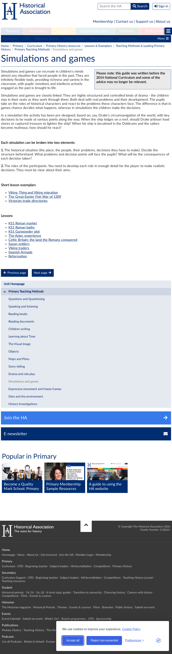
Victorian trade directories (28, 201)
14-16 (30, 592)
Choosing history (114, 592)
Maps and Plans (18, 359)
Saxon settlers (19, 244)
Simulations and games (23, 381)
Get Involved (49, 555)
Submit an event (145, 607)
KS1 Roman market (22, 223)
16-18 (40, 592)
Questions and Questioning (26, 299)
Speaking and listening (23, 306)
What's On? (52, 618)
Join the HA (66, 555)
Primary (12, 31)
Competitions (127, 38)
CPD (26, 38)
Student (63, 31)
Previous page (14, 272)
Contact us (124, 21)
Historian (127, 31)
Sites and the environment (25, 396)
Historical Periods (44, 607)
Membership (103, 21)
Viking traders (18, 248)
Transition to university (87, 592)
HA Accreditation (101, 38)
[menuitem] (12, 31)
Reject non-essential (104, 640)
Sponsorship (103, 618)
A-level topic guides (58, 592)
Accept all (72, 640)
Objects (13, 351)
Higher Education (94, 31)
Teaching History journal (138, 577)
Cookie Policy (131, 629)
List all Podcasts (12, 641)
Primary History (122, 566)
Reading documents (21, 321)
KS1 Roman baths (21, 227)
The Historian (54, 630)
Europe (50, 641)
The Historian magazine (16, 607)
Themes (62, 607)
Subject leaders (74, 38)
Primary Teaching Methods (32, 49)
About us (163, 21)
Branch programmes (73, 618)
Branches (107, 607)
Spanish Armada (20, 252)
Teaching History (33, 630)
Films (24, 596)
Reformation (17, 256)
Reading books (17, 314)
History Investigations (22, 404)
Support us (144, 21)
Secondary (37, 31)
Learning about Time (21, 336)
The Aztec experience (24, 236)
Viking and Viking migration (33, 192)
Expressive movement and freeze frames (34, 389)
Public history (124, 607)
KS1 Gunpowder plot (24, 231)
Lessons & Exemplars (98, 45)
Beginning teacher (47, 38)
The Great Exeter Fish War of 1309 (34, 197)
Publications (155, 31)
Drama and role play (21, 374)
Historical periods (13, 592)
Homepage (8, 555)
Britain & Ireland (34, 641)
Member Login (84, 555)
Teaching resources (13, 581)
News (21, 555)
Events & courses (40, 596)
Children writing (19, 329)
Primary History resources (63, 45)
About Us (33, 555)
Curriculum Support (14, 577)
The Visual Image (19, 344)
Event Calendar (11, 618)
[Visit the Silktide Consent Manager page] (158, 640)
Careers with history (139, 592)
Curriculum (10, 38)
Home (5, 45)
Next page (43, 272)
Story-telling (16, 366)
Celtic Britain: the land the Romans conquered (42, 240)
